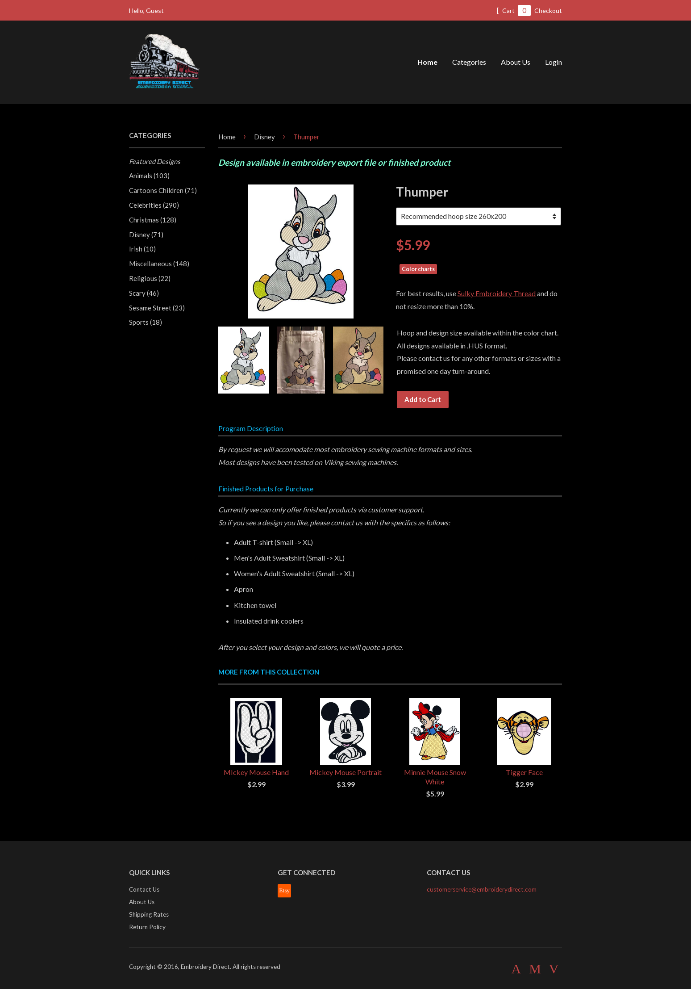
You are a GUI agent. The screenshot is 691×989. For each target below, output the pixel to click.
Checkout (548, 10)
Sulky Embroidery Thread (497, 293)
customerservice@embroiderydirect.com (482, 889)
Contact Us (144, 889)
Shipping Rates (149, 914)
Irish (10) (142, 249)
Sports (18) (145, 322)
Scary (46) (144, 293)
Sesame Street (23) (157, 308)
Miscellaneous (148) (159, 264)
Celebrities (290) (154, 205)
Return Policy (147, 926)
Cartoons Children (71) (163, 190)
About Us (515, 62)
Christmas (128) (152, 220)
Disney (264, 137)
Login (553, 62)
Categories (469, 62)
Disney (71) (146, 234)
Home (427, 62)
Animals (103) (149, 176)
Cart (513, 10)
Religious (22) (150, 278)
